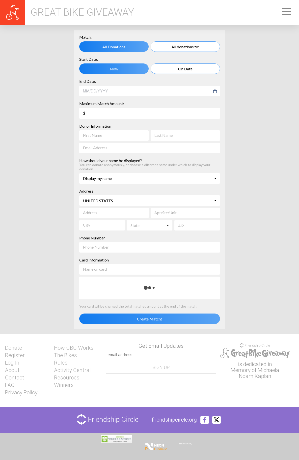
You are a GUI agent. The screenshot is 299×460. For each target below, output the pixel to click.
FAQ (10, 385)
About (12, 370)
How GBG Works (73, 348)
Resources (66, 377)
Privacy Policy (21, 392)
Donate (13, 348)
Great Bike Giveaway (82, 12)
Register (15, 355)
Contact (14, 377)
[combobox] (147, 91)
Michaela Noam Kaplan (259, 373)
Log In (12, 363)
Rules (60, 363)
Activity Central (72, 370)
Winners (64, 385)
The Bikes (65, 355)
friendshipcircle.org (174, 420)
